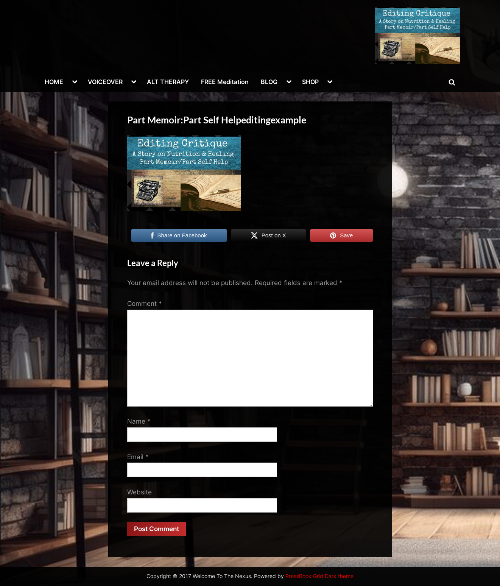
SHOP (310, 82)
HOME (54, 82)
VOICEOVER (105, 82)
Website (139, 492)
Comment (144, 303)
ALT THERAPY (168, 82)
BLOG (269, 82)
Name (139, 421)
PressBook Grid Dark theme (319, 576)
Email (138, 457)
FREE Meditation (225, 82)
